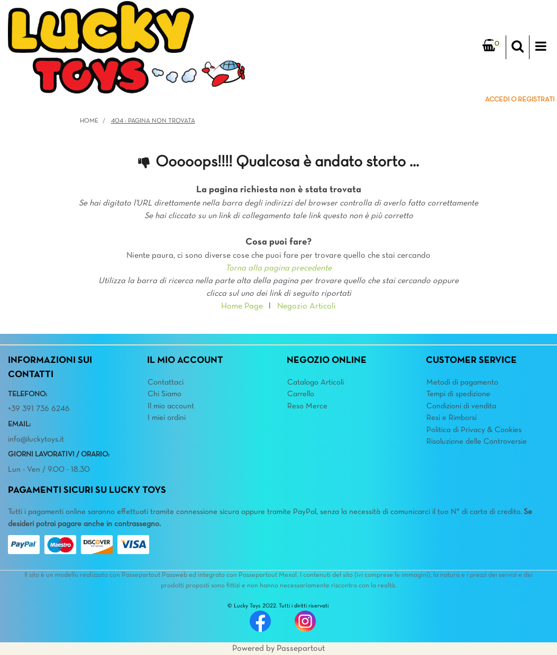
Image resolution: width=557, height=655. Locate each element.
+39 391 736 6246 (39, 409)
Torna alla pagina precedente (278, 268)
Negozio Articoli (306, 306)
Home (89, 121)
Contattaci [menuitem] (166, 382)
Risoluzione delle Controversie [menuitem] (476, 441)
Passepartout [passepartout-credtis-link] (301, 648)
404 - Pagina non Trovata (153, 121)
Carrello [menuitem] (300, 394)
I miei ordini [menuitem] (167, 418)
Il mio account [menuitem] (171, 406)
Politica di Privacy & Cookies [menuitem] (474, 430)
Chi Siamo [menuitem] (164, 394)
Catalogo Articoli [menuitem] (315, 382)
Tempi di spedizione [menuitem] (458, 394)
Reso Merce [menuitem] (307, 406)
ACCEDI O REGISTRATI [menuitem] (519, 100)
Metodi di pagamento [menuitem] (462, 382)
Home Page (242, 306)
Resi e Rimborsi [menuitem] (451, 418)
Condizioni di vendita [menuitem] (461, 406)
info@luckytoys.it (36, 439)
